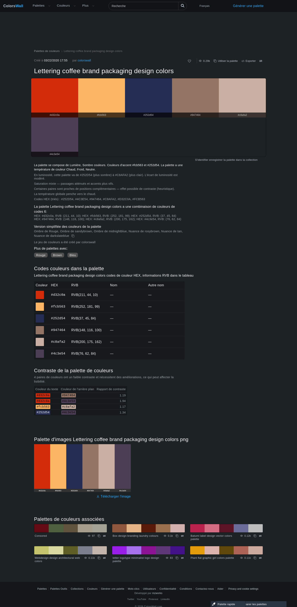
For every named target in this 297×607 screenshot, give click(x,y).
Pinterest (153, 599)
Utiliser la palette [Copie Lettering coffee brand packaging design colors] (226, 60)
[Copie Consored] (99, 535)
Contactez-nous (205, 588)
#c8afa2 (58, 341)
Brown (57, 255)
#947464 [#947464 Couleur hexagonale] (40, 327)
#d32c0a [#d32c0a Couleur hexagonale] (40, 292)
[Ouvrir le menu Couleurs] (74, 6)
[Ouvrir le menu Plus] (49, 6)
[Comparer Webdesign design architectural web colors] (104, 557)
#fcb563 (58, 306)
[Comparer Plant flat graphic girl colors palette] (260, 557)
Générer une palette (248, 6)
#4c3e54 (58, 353)
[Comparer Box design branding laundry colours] (182, 535)
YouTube (141, 599)
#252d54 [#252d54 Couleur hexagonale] (40, 315)
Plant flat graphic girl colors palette (212, 557)
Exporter (249, 60)
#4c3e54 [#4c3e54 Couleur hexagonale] (40, 351)
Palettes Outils (58, 588)
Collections (77, 588)
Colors (13, 6)
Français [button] (205, 6)
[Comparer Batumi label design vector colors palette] (260, 535)
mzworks (157, 593)
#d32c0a (58, 294)
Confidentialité (167, 588)
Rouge (41, 255)
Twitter (130, 599)
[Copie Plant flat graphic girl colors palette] (255, 557)
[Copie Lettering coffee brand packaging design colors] (73, 236)
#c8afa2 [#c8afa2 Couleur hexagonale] (40, 339)
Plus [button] (85, 5)
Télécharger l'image (113, 496)
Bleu (73, 255)
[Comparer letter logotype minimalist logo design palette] (182, 557)
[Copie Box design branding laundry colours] (177, 535)
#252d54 (58, 318)
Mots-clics (134, 588)
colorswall (84, 60)
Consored (41, 535)
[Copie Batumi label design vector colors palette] (255, 535)
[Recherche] (147, 6)
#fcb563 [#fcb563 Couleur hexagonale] (40, 304)
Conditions (186, 588)
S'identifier (201, 159)
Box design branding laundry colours (135, 535)
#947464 (58, 330)
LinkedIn (165, 599)
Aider (220, 588)
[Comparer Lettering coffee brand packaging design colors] (261, 61)
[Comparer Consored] (104, 535)
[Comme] (189, 61)
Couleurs (63, 5)
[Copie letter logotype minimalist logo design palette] (177, 557)
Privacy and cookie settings (243, 588)
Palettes (39, 5)
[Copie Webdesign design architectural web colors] (99, 557)
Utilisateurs (149, 588)
